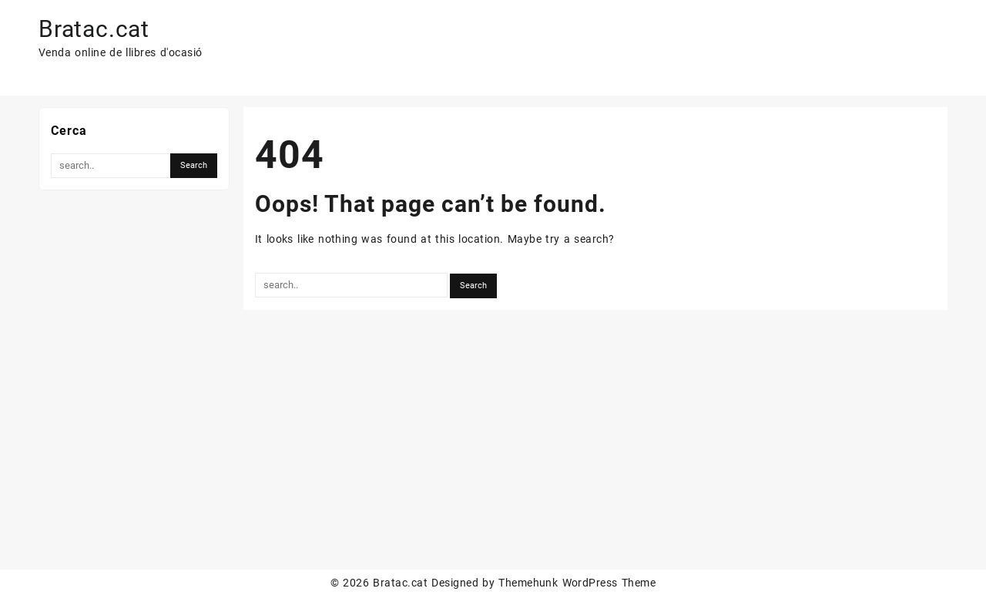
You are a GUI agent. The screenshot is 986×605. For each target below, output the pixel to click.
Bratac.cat (94, 28)
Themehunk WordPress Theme (577, 582)
